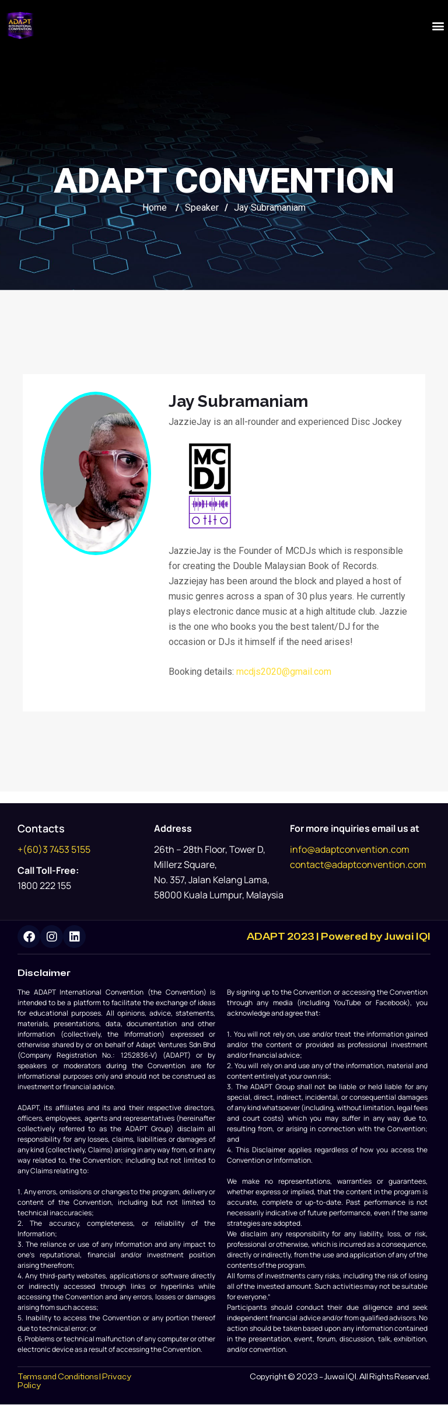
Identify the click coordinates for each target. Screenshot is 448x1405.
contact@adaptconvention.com (358, 864)
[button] (438, 25)
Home (154, 207)
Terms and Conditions (58, 1377)
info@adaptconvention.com (350, 849)
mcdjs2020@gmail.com (283, 671)
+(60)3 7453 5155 (54, 849)
